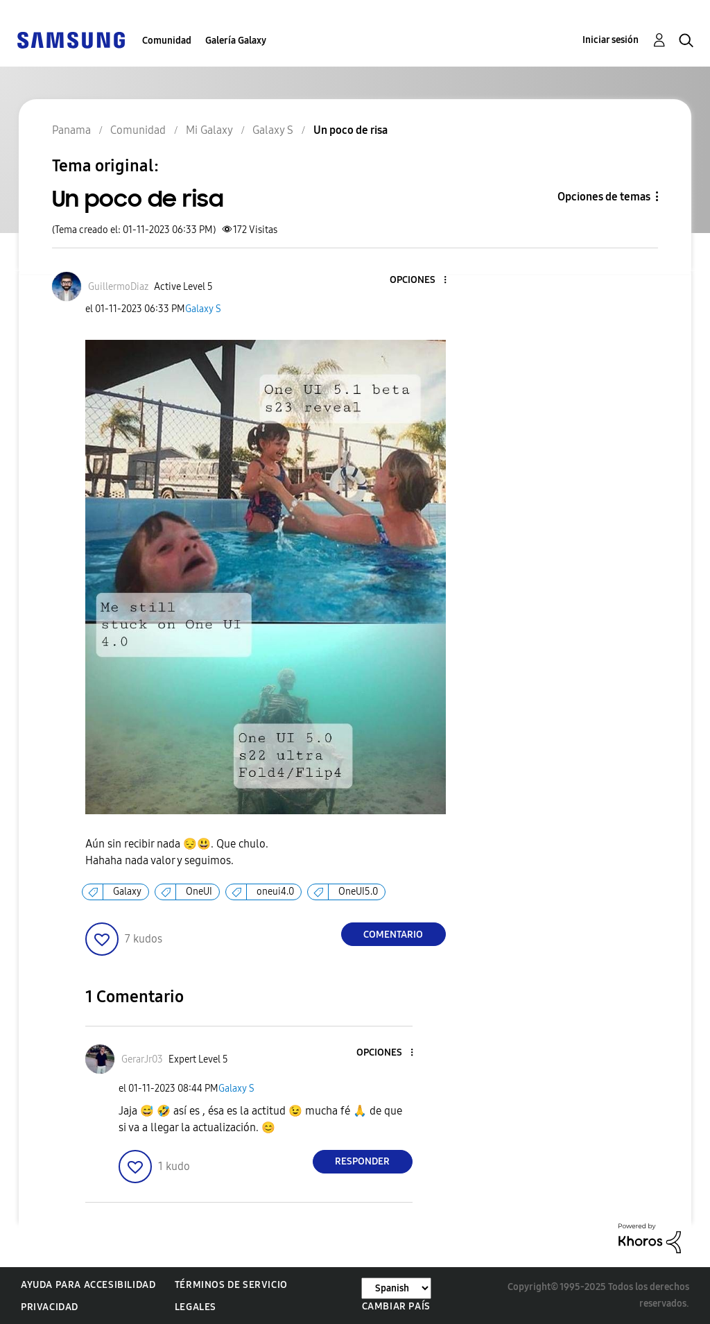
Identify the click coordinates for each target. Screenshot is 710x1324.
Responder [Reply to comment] (362, 1161)
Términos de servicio (231, 1285)
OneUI (199, 891)
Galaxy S (203, 309)
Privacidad (49, 1307)
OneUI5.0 (358, 891)
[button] (421, 280)
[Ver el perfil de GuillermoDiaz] (118, 287)
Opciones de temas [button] (603, 196)
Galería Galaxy (235, 40)
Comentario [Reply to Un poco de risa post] (393, 934)
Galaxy (127, 891)
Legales (195, 1307)
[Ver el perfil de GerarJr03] (142, 1059)
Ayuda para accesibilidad (88, 1285)
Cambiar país (396, 1306)
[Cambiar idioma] (396, 1288)
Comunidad (166, 40)
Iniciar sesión (610, 40)
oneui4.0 (275, 891)
